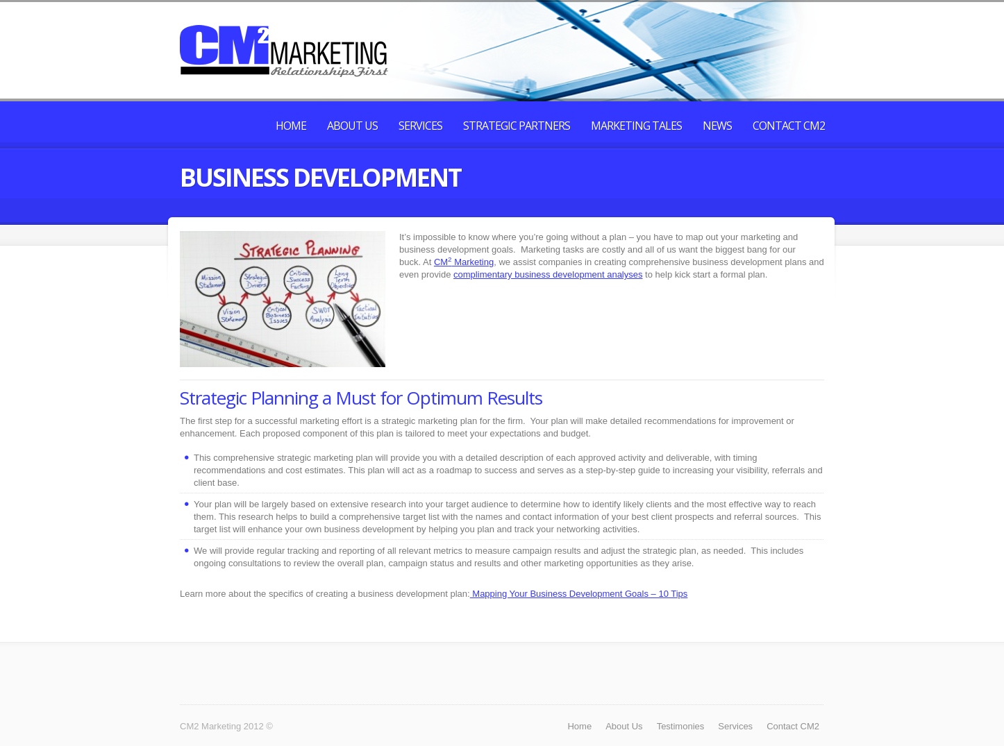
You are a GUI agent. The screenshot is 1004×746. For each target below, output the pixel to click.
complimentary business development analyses (547, 274)
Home (291, 125)
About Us (352, 125)
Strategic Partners (516, 125)
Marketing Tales (636, 125)
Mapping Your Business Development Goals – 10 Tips (579, 593)
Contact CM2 (789, 125)
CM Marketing (464, 262)
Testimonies (681, 726)
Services (420, 125)
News (717, 125)
